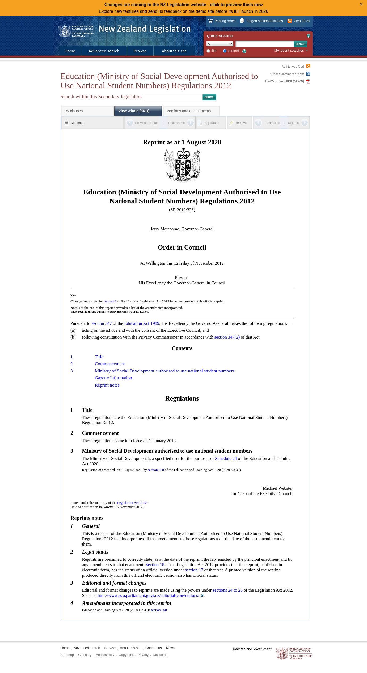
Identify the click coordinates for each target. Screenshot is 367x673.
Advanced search (103, 51)
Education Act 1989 (141, 323)
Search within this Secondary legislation (101, 96)
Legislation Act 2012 (132, 503)
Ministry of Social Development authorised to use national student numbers (164, 370)
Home (70, 51)
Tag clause (211, 123)
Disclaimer (161, 655)
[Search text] (264, 44)
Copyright (126, 655)
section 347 (101, 323)
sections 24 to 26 (228, 590)
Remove (241, 123)
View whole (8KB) (134, 111)
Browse (140, 51)
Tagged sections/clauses (264, 21)
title (214, 51)
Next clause (176, 123)
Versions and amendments (189, 111)
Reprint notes (107, 385)
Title (99, 356)
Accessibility (105, 655)
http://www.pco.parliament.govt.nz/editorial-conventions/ (148, 595)
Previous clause (146, 123)
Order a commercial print (287, 74)
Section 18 (155, 564)
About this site (174, 51)
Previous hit (272, 123)
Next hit (293, 123)
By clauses (74, 111)
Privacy (143, 655)
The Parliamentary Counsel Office (294, 653)
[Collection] (219, 43)
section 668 (156, 470)
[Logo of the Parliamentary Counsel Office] (122, 29)
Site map (67, 655)
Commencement (110, 363)
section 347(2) (227, 337)
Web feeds (302, 21)
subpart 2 (109, 301)
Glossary (85, 655)
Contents (77, 123)
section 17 (194, 569)
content (233, 51)
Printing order (224, 21)
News (170, 648)
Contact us (154, 648)
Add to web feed (293, 66)
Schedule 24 (226, 458)
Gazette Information (113, 377)
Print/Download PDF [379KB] (284, 81)
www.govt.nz (252, 653)
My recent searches (289, 50)
